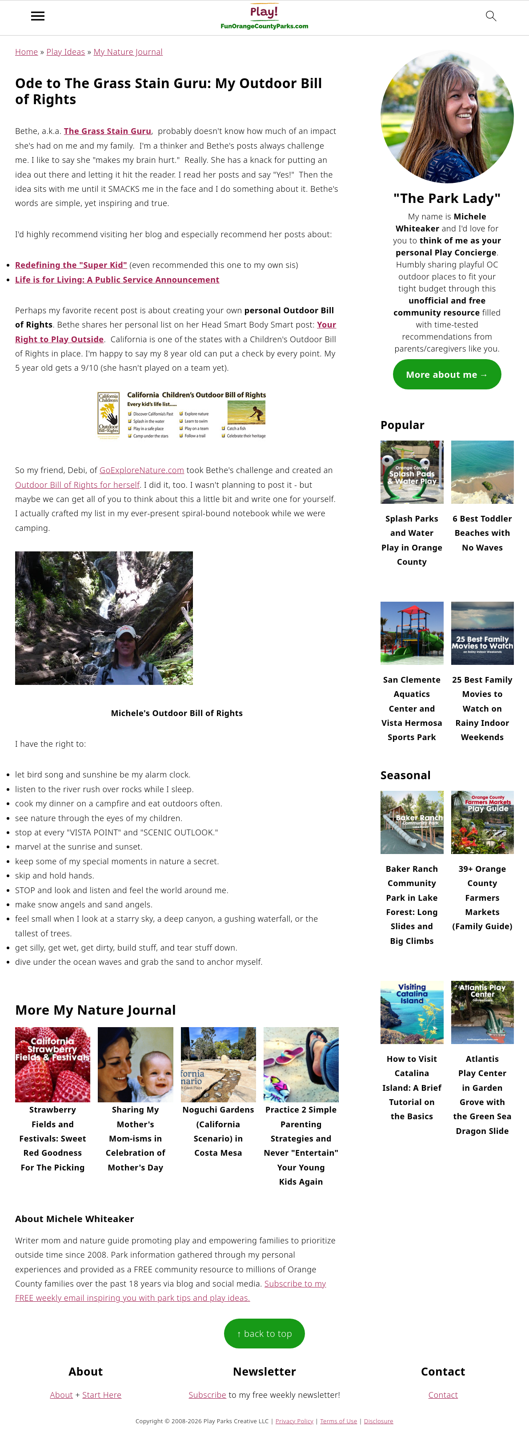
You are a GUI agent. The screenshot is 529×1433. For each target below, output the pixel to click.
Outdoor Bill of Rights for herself (77, 484)
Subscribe (208, 1394)
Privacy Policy (294, 1421)
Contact (443, 1394)
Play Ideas (66, 51)
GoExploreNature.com (142, 470)
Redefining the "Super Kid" (71, 264)
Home (26, 51)
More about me (441, 374)
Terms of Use (339, 1421)
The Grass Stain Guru (108, 130)
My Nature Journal (128, 51)
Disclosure (378, 1421)
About (61, 1394)
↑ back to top (265, 1333)
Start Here (101, 1394)
